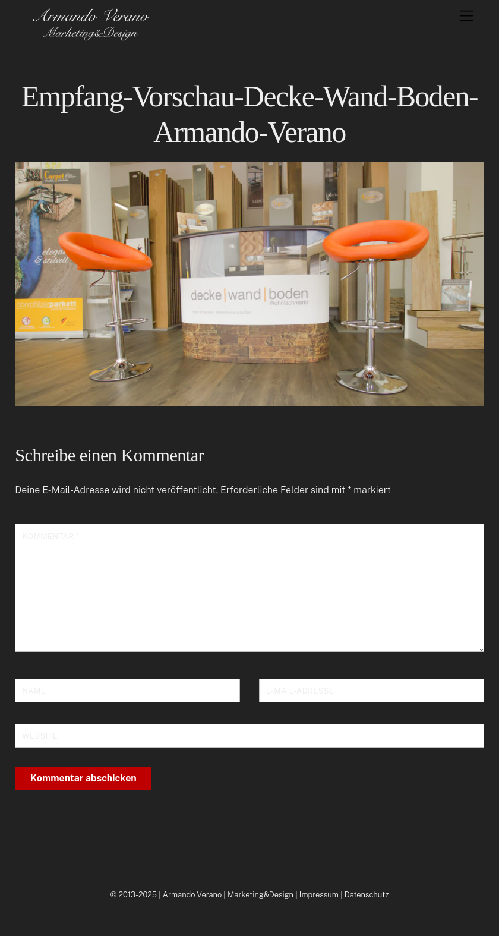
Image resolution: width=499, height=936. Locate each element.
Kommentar (50, 536)
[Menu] (467, 16)
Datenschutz (367, 894)
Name (34, 690)
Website (40, 736)
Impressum (319, 894)
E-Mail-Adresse (300, 690)
